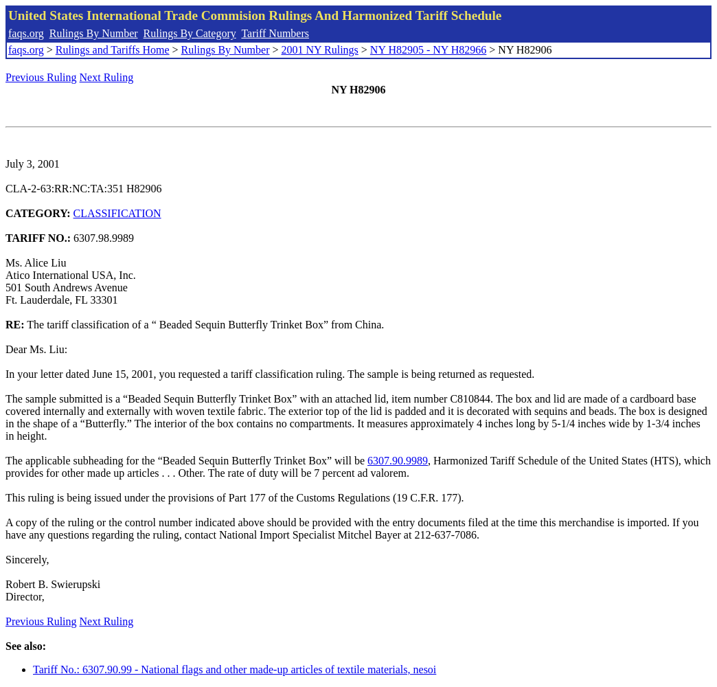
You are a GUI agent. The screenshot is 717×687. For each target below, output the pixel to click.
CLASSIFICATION (117, 213)
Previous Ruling (41, 77)
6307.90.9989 (397, 460)
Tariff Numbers (275, 33)
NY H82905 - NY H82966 (428, 50)
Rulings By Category (190, 33)
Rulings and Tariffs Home (113, 50)
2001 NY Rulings (320, 50)
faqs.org (26, 33)
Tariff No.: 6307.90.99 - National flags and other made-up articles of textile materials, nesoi (234, 669)
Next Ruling (107, 77)
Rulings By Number (93, 33)
